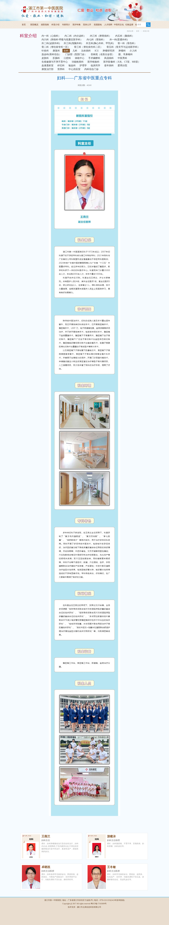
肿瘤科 (122, 50)
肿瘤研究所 (109, 50)
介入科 (133, 50)
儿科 (74, 50)
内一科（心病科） (51, 36)
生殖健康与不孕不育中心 (55, 61)
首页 (24, 25)
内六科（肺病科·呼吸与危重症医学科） (62, 39)
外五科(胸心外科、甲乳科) (100, 43)
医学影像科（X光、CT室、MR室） (121, 61)
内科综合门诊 (91, 69)
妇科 (66, 50)
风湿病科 (109, 58)
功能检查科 (78, 61)
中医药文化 (119, 25)
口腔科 (67, 58)
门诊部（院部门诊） (76, 54)
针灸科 (45, 50)
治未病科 (86, 50)
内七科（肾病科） (96, 39)
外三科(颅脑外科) (73, 43)
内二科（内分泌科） (75, 36)
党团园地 (98, 25)
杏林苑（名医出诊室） (102, 54)
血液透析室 (47, 65)
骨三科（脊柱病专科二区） (88, 47)
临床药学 (95, 65)
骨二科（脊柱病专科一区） (56, 47)
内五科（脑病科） (124, 36)
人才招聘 (108, 25)
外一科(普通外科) (119, 39)
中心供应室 (74, 69)
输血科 (72, 65)
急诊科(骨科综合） (51, 54)
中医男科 (122, 58)
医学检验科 (93, 61)
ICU (97, 50)
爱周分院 (122, 65)
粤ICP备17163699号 (99, 904)
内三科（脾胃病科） (100, 36)
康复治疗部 (47, 69)
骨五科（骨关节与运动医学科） (123, 47)
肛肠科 (56, 58)
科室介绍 (55, 25)
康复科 (56, 50)
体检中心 (79, 58)
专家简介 (66, 25)
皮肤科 (45, 58)
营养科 (61, 69)
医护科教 (77, 25)
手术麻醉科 (94, 58)
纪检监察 (129, 25)
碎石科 (61, 65)
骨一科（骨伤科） (127, 43)
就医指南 (45, 25)
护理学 (83, 65)
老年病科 (109, 65)
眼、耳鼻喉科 (125, 54)
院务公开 (87, 25)
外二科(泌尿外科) (51, 43)
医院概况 (34, 25)
